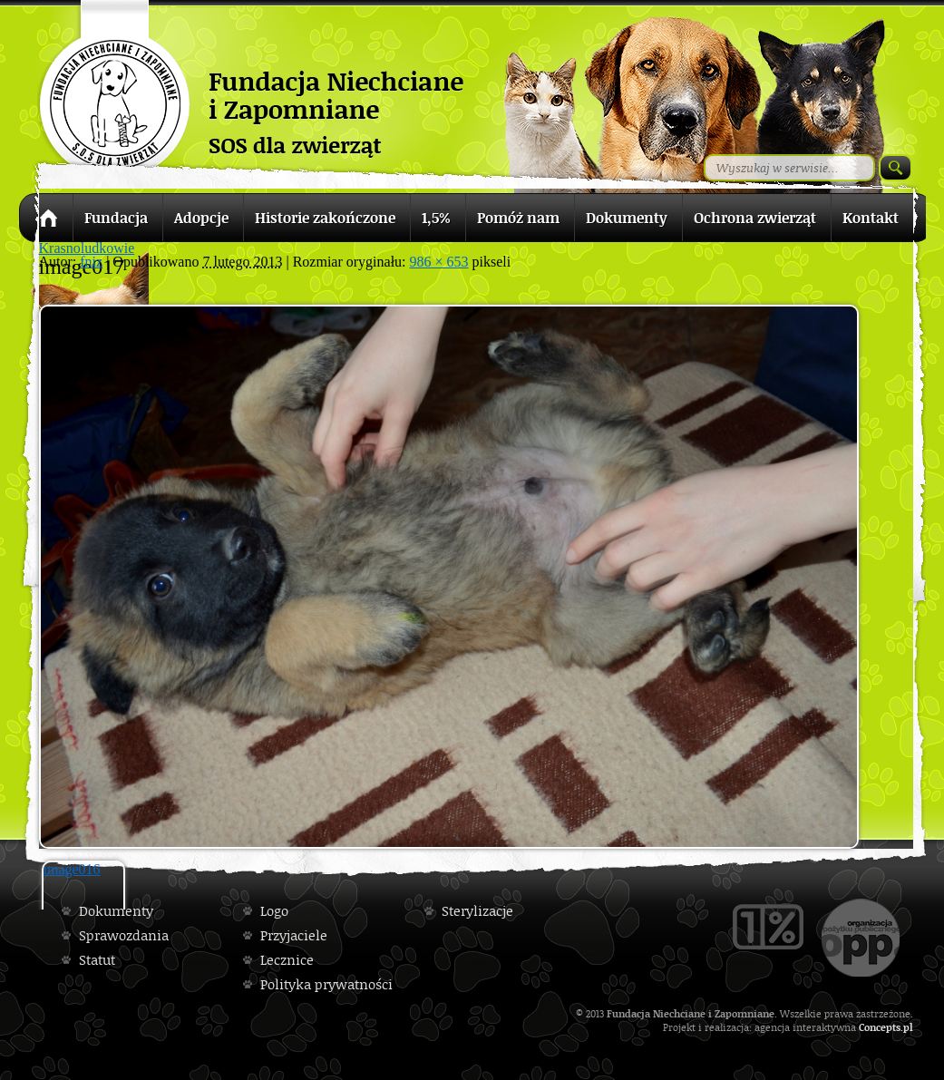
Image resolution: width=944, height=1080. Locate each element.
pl (908, 1027)
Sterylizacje (477, 910)
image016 (72, 869)
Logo (274, 910)
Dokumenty (116, 910)
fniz (91, 261)
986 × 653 (439, 261)
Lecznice (287, 959)
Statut (97, 959)
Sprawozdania (124, 935)
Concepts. (881, 1027)
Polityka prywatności (326, 984)
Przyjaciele (293, 935)
